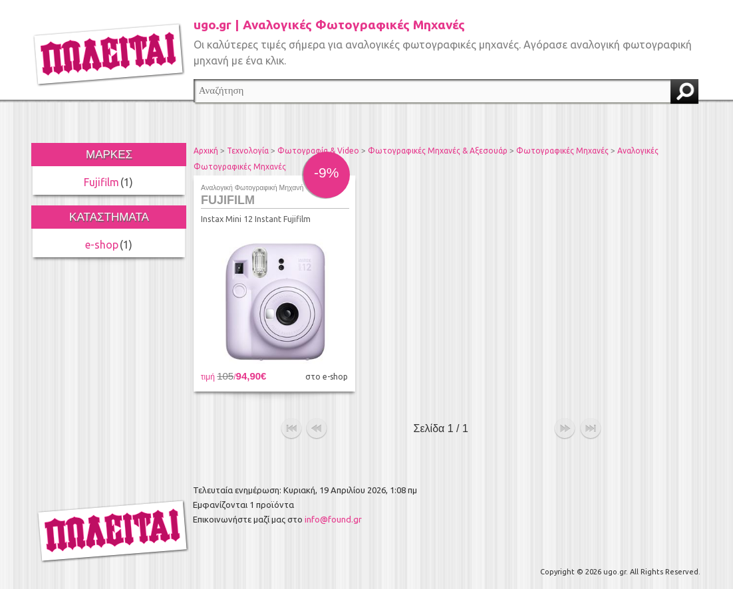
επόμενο (564, 428)
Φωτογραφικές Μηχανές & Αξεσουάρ (438, 150)
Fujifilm (101, 182)
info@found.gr (333, 519)
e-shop (101, 245)
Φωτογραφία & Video (318, 150)
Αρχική (206, 150)
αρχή (291, 428)
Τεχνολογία (248, 150)
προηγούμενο (316, 428)
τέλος (590, 428)
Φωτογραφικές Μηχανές (562, 150)
